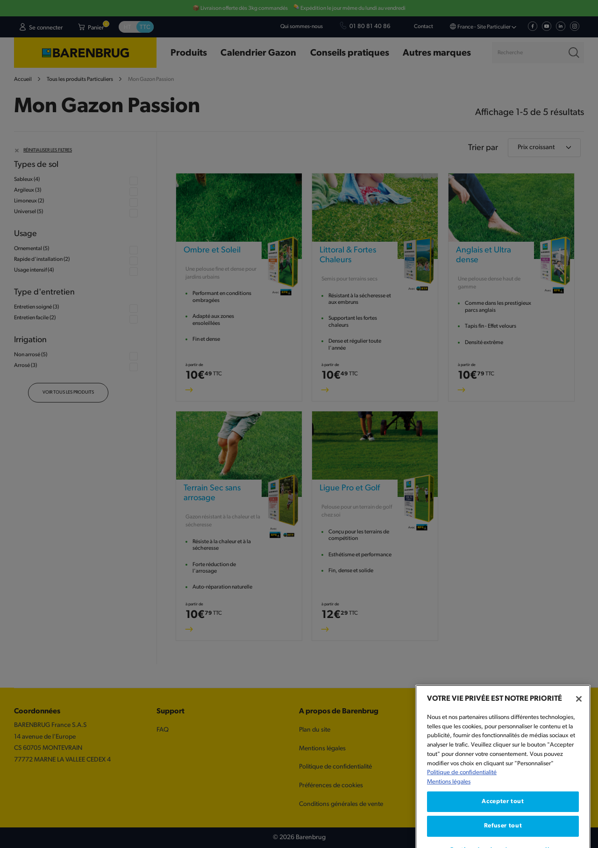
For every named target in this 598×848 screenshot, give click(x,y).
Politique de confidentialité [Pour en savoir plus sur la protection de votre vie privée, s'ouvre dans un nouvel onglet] (462, 809)
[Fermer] (579, 735)
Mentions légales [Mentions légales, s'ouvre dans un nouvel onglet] (448, 818)
